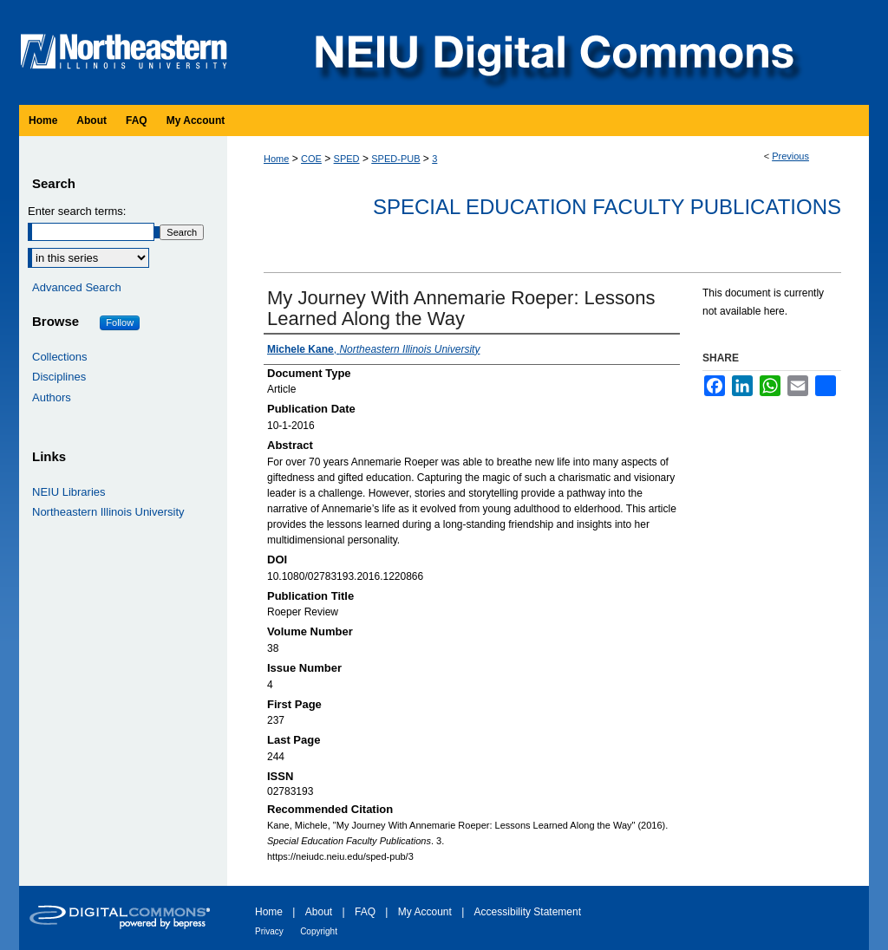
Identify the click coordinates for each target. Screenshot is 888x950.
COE (311, 158)
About (318, 912)
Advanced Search (76, 287)
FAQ (365, 912)
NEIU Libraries (69, 491)
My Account (425, 912)
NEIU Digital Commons (552, 52)
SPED (347, 158)
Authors (51, 397)
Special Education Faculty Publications (607, 206)
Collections (60, 356)
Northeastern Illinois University (108, 511)
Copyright (318, 931)
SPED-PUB (395, 158)
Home (276, 158)
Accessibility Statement (527, 912)
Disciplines (59, 376)
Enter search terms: (77, 211)
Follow (120, 322)
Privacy (269, 931)
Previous (790, 156)
